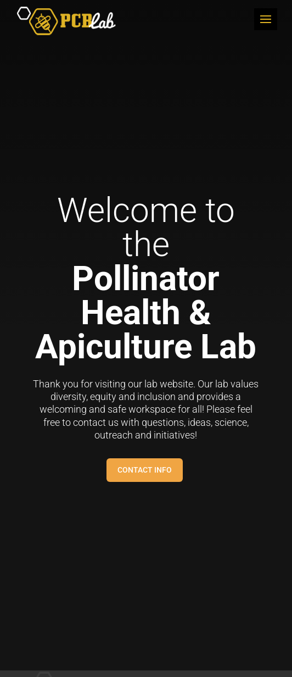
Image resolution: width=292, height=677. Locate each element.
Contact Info (144, 469)
